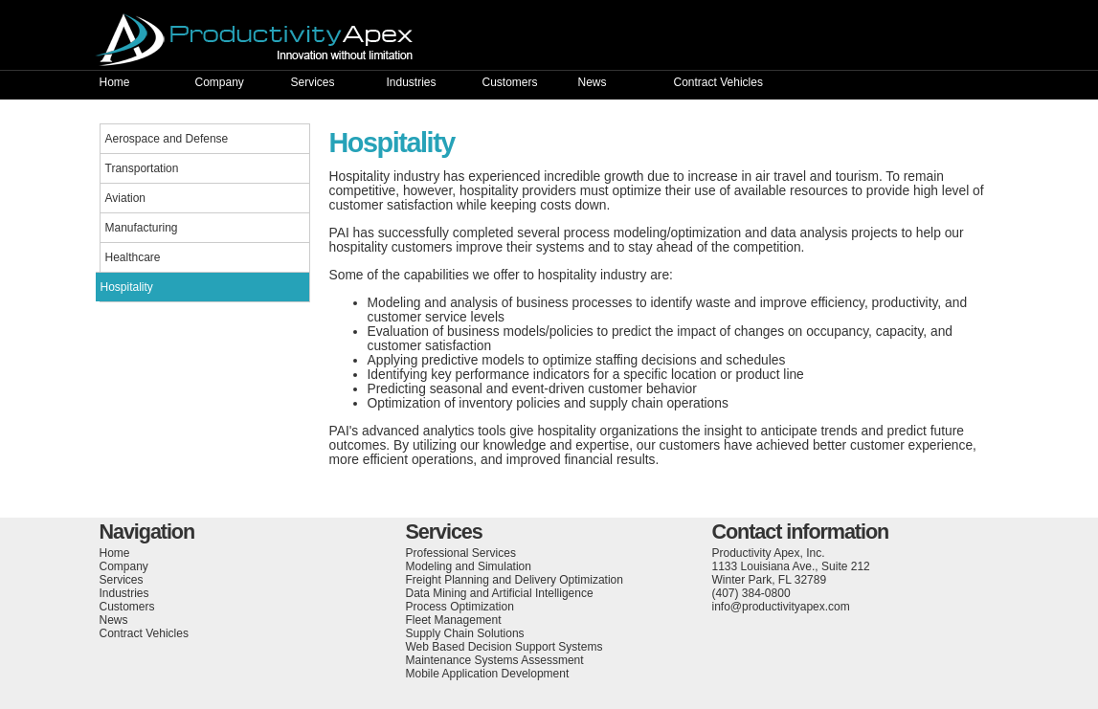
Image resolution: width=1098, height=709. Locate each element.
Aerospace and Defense (167, 138)
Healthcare (133, 257)
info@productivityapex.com (781, 606)
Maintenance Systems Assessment (495, 660)
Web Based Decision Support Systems (504, 647)
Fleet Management (454, 620)
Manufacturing (141, 227)
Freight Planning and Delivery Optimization (514, 580)
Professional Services (461, 553)
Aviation (125, 198)
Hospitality (127, 287)
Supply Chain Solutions (465, 633)
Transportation (142, 168)
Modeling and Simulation (468, 566)
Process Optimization (460, 606)
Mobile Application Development (488, 673)
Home (115, 82)
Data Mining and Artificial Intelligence (500, 593)
